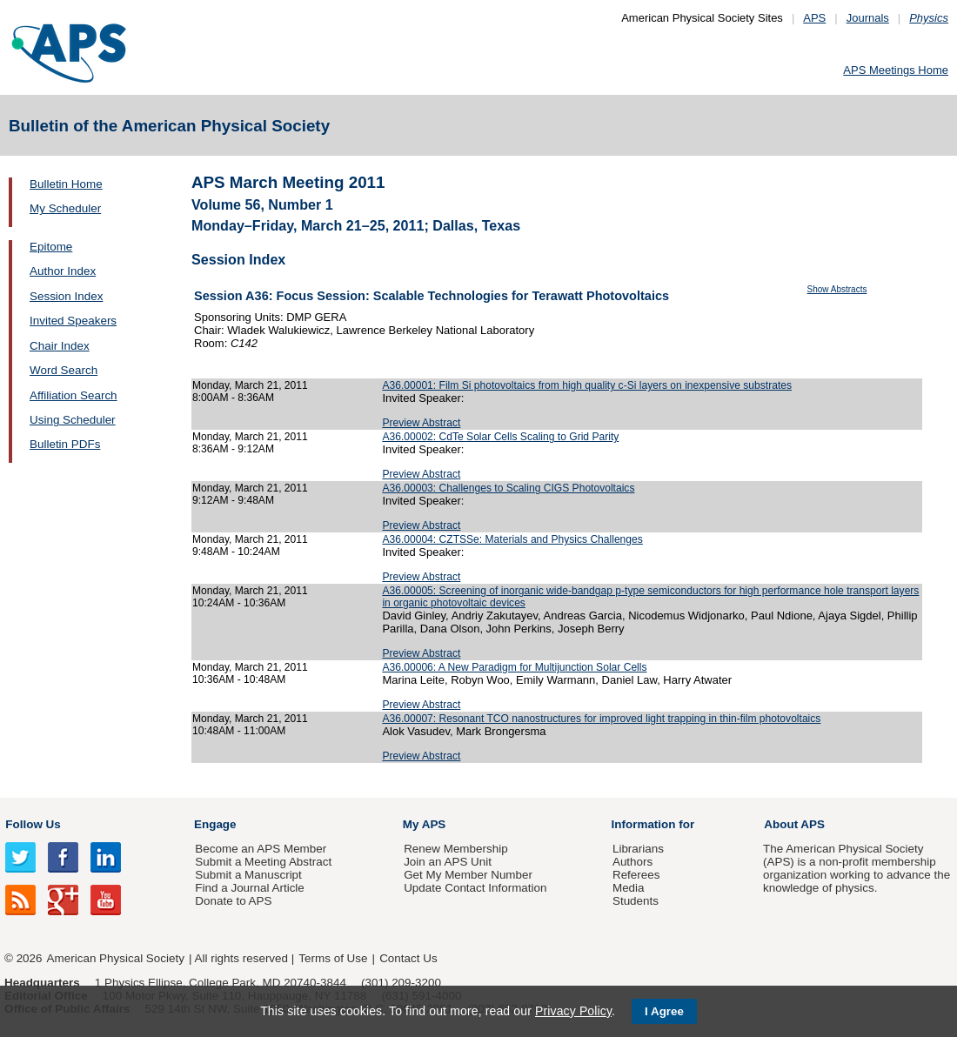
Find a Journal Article (249, 887)
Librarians (638, 848)
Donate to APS (233, 900)
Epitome (51, 246)
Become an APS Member (260, 848)
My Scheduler (65, 208)
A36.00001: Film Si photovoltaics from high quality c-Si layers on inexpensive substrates (587, 385)
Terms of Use (332, 958)
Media (628, 887)
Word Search (63, 370)
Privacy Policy (573, 1011)
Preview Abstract (421, 423)
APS (814, 17)
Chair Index (60, 345)
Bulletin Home (66, 184)
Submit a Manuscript (248, 874)
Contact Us (408, 958)
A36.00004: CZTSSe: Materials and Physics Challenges (512, 539)
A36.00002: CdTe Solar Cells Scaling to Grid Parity (500, 437)
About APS (794, 824)
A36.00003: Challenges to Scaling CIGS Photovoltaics (508, 488)
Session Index (66, 296)
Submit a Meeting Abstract (263, 861)
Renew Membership (456, 848)
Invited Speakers (73, 320)
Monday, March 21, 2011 (250, 385)
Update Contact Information (475, 887)
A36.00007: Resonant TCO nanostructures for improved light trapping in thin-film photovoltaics (601, 719)
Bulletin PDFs (65, 444)
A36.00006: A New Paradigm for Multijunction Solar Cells (514, 667)
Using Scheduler (73, 419)
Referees (636, 874)
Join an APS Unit (448, 861)
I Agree (664, 1011)
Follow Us (32, 824)
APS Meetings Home (895, 70)
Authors (632, 861)
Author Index (63, 271)
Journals (868, 17)
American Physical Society (115, 958)
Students (635, 900)
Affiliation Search (73, 395)
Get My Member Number (468, 874)
